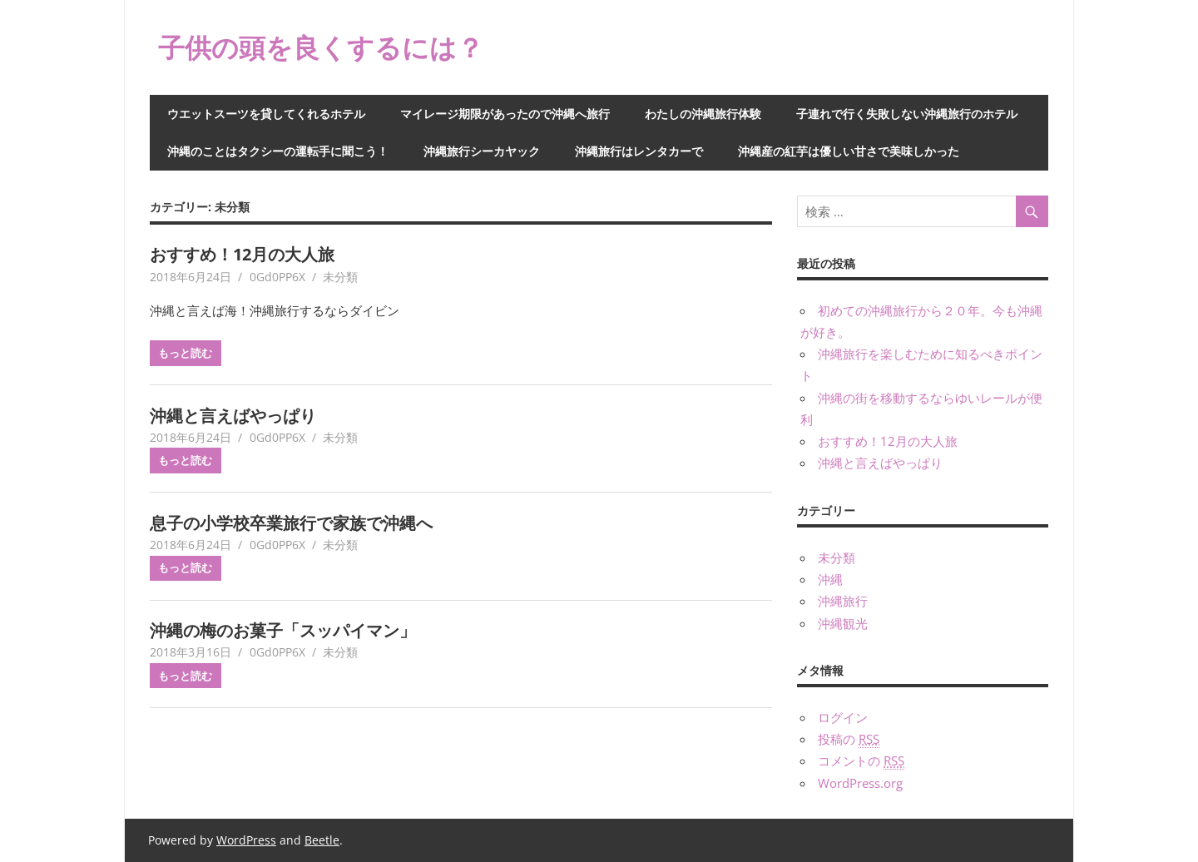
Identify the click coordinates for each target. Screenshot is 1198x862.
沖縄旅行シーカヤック (481, 151)
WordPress (246, 840)
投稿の (848, 739)
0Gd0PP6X (277, 277)
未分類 (340, 277)
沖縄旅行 (843, 600)
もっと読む (185, 352)
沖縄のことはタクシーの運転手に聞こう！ (278, 151)
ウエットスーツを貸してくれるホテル (266, 113)
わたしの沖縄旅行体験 (703, 113)
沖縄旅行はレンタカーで (639, 151)
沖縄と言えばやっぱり (233, 415)
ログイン (843, 717)
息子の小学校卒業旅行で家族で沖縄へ (291, 523)
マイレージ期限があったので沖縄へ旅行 (505, 113)
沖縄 (830, 579)
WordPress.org (860, 783)
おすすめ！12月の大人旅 (242, 254)
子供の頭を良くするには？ (320, 47)
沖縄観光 (843, 623)
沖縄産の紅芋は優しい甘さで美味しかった (848, 151)
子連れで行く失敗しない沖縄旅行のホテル (906, 113)
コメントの (861, 761)
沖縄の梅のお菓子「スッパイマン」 (283, 630)
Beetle (321, 840)
